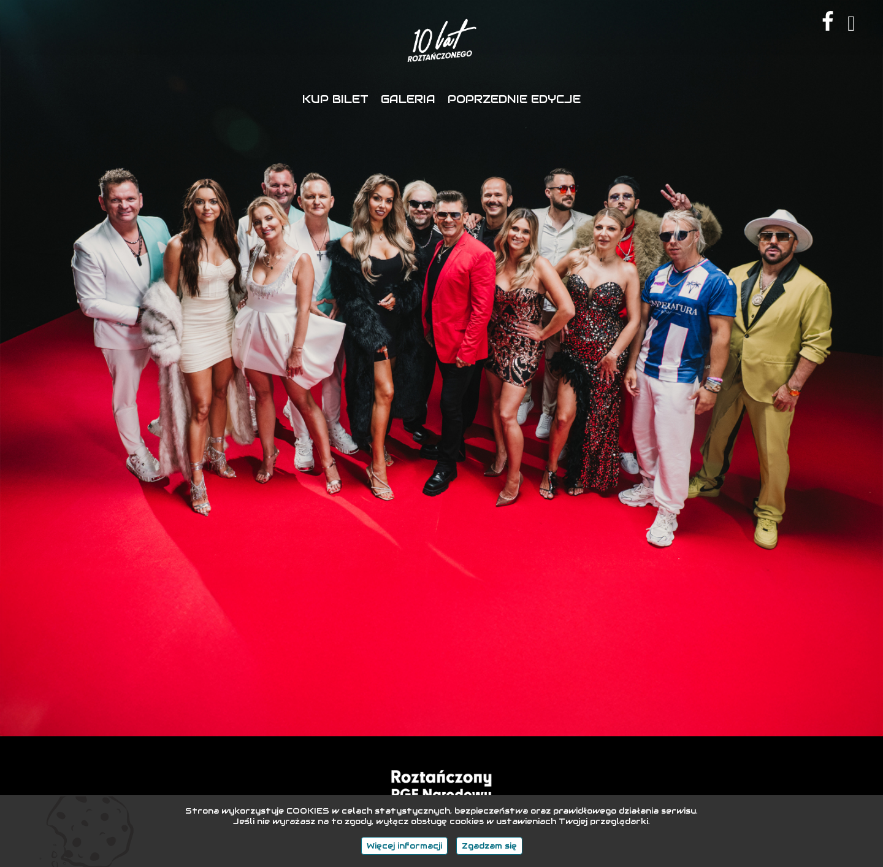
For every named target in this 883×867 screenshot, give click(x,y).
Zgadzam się (489, 846)
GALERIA (408, 99)
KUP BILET (335, 99)
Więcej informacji (404, 846)
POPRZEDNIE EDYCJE (514, 99)
